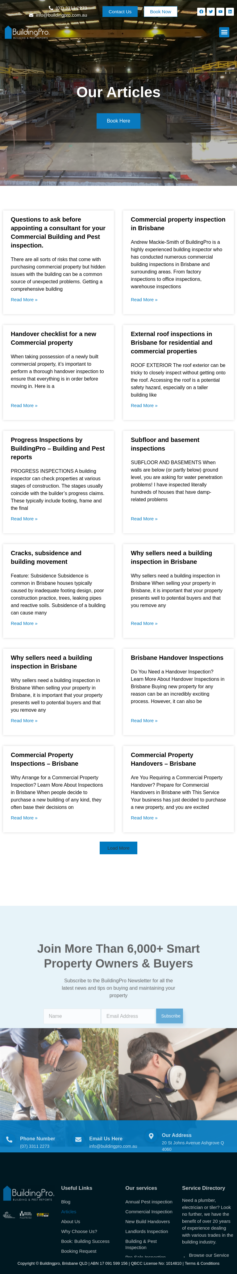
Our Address (177, 1148)
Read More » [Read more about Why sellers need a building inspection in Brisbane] (144, 623)
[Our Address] (151, 1149)
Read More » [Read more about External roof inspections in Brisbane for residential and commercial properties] (144, 405)
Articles (68, 1255)
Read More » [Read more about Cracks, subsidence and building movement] (24, 623)
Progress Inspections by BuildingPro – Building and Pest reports (58, 448)
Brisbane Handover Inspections (177, 657)
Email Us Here (106, 1151)
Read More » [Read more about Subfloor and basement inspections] (144, 518)
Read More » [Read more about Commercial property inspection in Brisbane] (144, 299)
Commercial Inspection (149, 1255)
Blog (65, 1245)
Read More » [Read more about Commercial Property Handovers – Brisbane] (144, 817)
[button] (224, 32)
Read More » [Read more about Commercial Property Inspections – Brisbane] (24, 817)
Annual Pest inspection (149, 1245)
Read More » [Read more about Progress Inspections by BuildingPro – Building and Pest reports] (24, 518)
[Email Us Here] (78, 1152)
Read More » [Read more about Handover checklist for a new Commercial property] (24, 405)
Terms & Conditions (202, 1263)
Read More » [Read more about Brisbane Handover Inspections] (144, 720)
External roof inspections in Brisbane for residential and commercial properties (172, 343)
